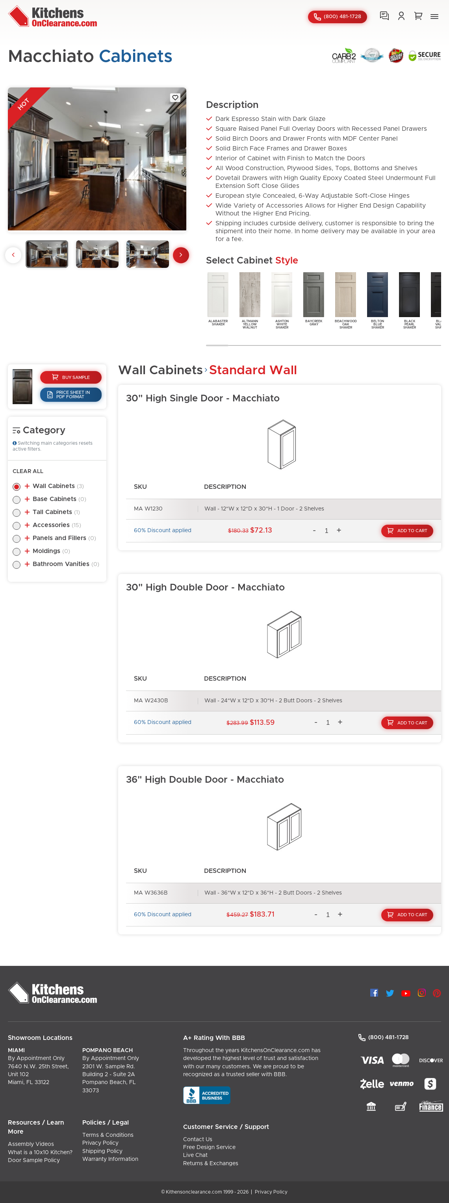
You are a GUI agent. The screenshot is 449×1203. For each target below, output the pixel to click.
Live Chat (195, 1155)
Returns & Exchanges (210, 1163)
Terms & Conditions (108, 1135)
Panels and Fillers (64, 538)
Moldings (51, 551)
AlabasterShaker (218, 298)
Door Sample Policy (34, 1160)
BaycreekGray (314, 298)
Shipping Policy (102, 1151)
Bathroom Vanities (66, 564)
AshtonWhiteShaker (282, 300)
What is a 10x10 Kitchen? (40, 1152)
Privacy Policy (100, 1143)
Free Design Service (209, 1147)
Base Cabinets (59, 499)
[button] (434, 17)
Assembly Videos (31, 1144)
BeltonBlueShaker (378, 300)
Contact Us (197, 1139)
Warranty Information (110, 1159)
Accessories (57, 525)
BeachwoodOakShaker (346, 300)
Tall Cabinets (56, 512)
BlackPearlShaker (409, 300)
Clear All (28, 471)
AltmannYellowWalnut (250, 300)
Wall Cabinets (58, 486)
